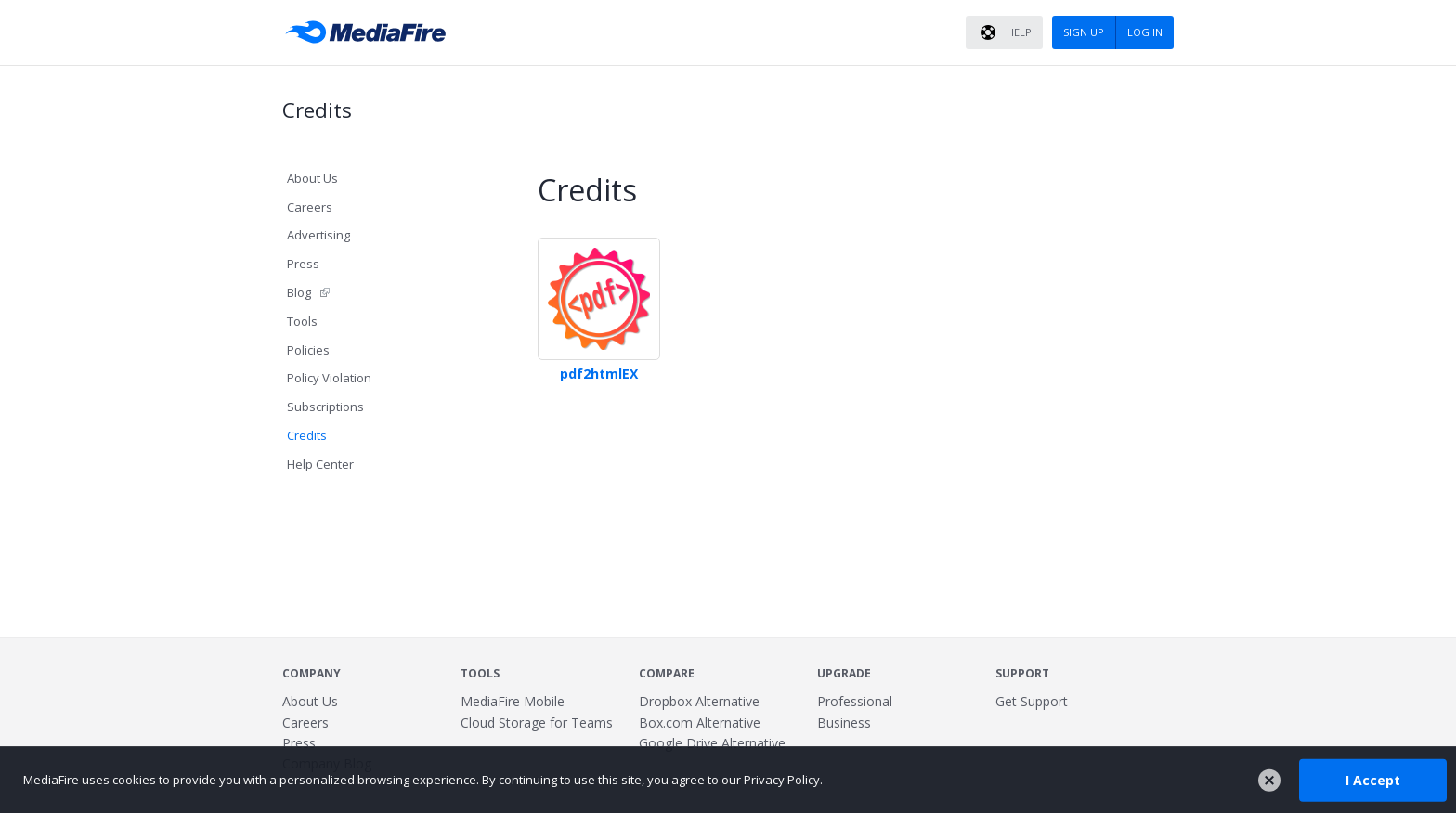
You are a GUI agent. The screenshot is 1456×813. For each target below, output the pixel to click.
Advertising (318, 234)
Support (1022, 673)
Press (303, 263)
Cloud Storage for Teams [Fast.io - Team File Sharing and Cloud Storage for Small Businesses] (537, 722)
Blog (299, 292)
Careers (309, 207)
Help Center (320, 464)
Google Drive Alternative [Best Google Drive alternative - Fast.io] (712, 743)
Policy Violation (329, 377)
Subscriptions (325, 406)
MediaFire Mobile (513, 701)
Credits (307, 435)
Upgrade (844, 673)
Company (311, 673)
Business (844, 722)
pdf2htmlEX (599, 373)
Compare (667, 673)
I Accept (1373, 779)
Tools (302, 321)
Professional (854, 701)
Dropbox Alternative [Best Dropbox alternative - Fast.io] (699, 701)
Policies (308, 350)
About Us (312, 178)
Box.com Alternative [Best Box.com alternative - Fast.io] (699, 722)
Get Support (1031, 701)
